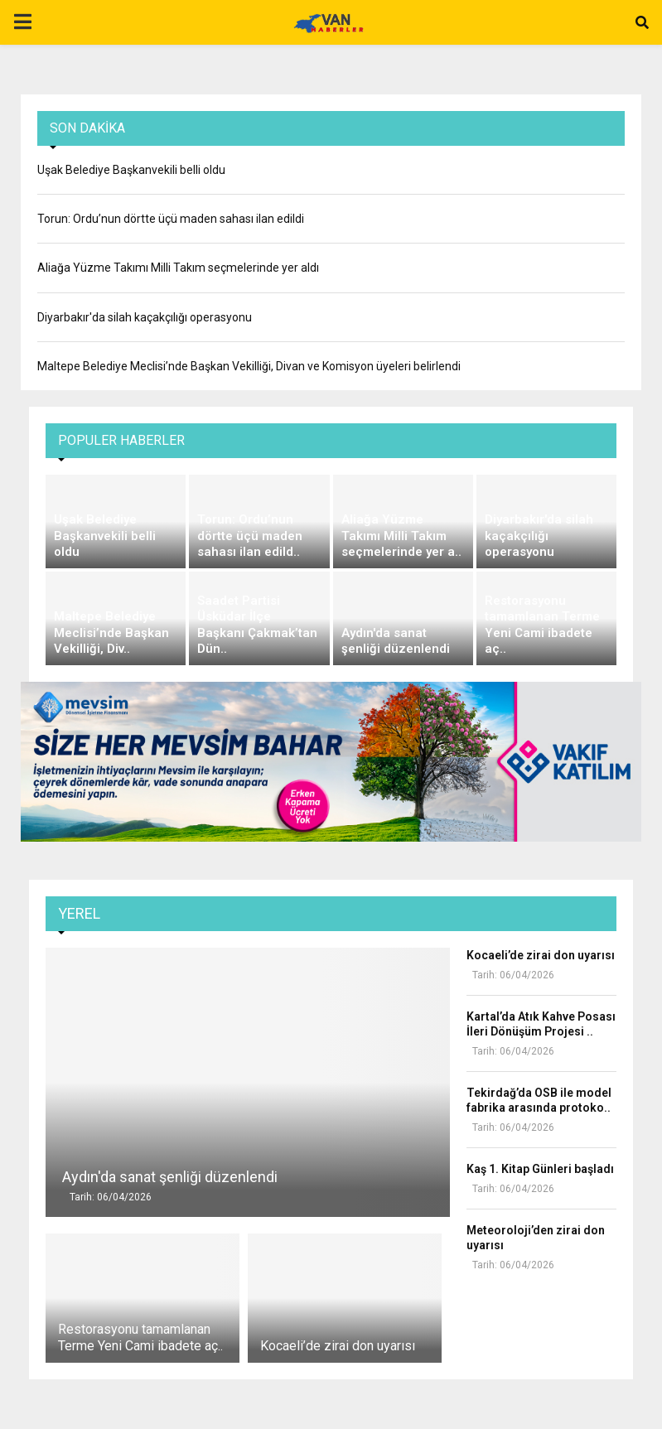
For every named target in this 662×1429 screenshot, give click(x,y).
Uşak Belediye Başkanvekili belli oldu (131, 169)
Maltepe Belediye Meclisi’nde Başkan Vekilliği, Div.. (111, 632)
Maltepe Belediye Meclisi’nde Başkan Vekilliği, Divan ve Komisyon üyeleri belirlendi (249, 366)
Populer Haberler (121, 440)
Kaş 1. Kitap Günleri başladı (540, 1169)
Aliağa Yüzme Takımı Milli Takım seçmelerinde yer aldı (178, 267)
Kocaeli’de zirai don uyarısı (337, 1346)
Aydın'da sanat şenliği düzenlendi (395, 641)
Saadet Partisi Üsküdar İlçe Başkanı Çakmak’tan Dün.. (257, 625)
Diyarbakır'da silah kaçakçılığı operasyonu (144, 317)
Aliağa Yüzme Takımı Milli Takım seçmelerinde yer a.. (401, 535)
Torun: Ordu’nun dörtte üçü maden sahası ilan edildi (170, 218)
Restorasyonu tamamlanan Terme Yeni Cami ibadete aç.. (542, 625)
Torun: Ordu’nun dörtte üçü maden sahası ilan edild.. (249, 535)
